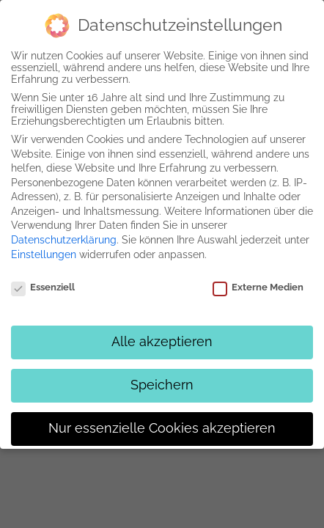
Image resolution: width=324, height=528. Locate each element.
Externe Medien (258, 287)
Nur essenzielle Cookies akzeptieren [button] (162, 428)
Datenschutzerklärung (64, 240)
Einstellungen (43, 254)
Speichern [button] (162, 385)
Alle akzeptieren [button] (162, 341)
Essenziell (43, 287)
